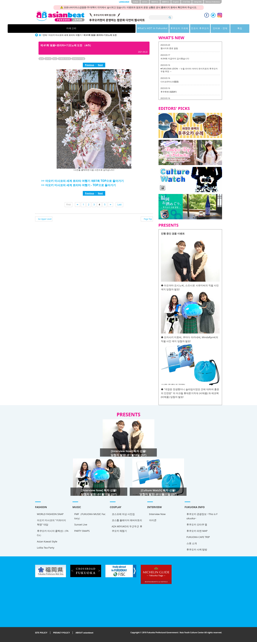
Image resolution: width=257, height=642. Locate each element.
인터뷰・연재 (171, 28)
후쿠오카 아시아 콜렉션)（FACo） (52, 533)
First (68, 204)
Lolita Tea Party (45, 547)
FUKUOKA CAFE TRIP (198, 537)
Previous (89, 64)
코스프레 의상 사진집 (123, 514)
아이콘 (152, 520)
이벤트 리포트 (64, 58)
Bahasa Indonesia (213, 2)
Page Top (148, 219)
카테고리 (62, 28)
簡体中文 (154, 2)
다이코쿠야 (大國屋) (170, 81)
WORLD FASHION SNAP (50, 514)
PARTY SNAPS (82, 531)
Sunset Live (80, 524)
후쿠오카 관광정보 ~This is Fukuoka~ (202, 516)
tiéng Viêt (197, 2)
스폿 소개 (192, 543)
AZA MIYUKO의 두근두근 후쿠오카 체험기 (127, 528)
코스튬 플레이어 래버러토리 (127, 520)
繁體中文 (165, 2)
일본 (41, 58)
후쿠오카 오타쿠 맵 (197, 524)
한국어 (144, 2)
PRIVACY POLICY (61, 632)
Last (119, 204)
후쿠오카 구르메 (124, 28)
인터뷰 (48, 58)
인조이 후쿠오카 (148, 28)
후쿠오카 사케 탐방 (197, 549)
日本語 (135, 2)
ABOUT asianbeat (84, 632)
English (176, 2)
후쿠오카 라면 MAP (197, 531)
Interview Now (157, 514)
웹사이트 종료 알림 (169, 48)
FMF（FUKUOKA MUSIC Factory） (90, 516)
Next (100, 64)
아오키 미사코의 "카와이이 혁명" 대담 (51, 522)
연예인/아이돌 (78, 58)
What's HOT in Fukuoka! (93, 28)
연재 (45, 35)
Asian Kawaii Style (47, 541)
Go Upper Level (45, 219)
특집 (194, 28)
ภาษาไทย (186, 2)
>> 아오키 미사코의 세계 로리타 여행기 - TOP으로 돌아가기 (78, 185)
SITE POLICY (41, 632)
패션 (55, 58)
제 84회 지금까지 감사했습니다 (175, 58)
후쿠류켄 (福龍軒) (169, 91)
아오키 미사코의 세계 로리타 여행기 (65, 35)
